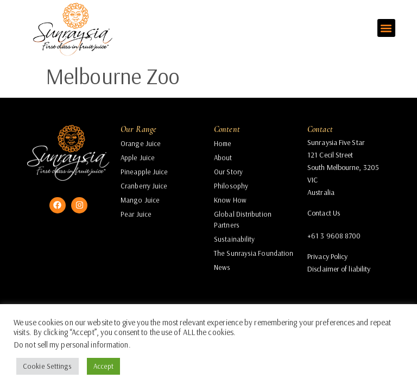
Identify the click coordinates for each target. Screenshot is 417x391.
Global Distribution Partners (242, 219)
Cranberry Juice (144, 185)
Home (222, 143)
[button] (386, 28)
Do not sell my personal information (71, 344)
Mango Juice (140, 199)
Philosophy (231, 185)
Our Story (228, 171)
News (222, 267)
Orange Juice (141, 143)
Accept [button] (103, 366)
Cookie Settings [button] (47, 366)
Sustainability (234, 239)
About (223, 157)
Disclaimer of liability (338, 269)
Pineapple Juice (144, 171)
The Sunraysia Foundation (253, 253)
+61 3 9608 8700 (334, 236)
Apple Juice (138, 157)
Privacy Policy (327, 256)
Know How (230, 199)
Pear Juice (136, 214)
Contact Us (323, 213)
